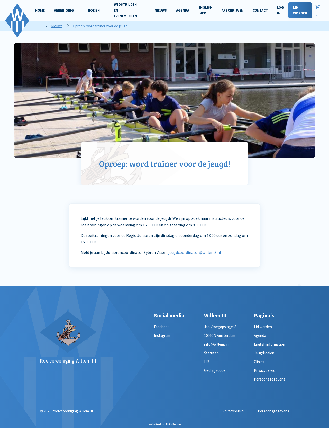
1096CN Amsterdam (219, 335)
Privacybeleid (264, 370)
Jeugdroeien (264, 352)
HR (206, 361)
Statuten (211, 352)
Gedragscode (214, 370)
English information (269, 344)
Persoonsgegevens (269, 379)
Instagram (162, 335)
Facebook (161, 326)
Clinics (259, 361)
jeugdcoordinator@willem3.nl (194, 252)
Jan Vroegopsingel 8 (220, 326)
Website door (165, 424)
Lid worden (263, 326)
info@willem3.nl (216, 344)
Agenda (260, 335)
